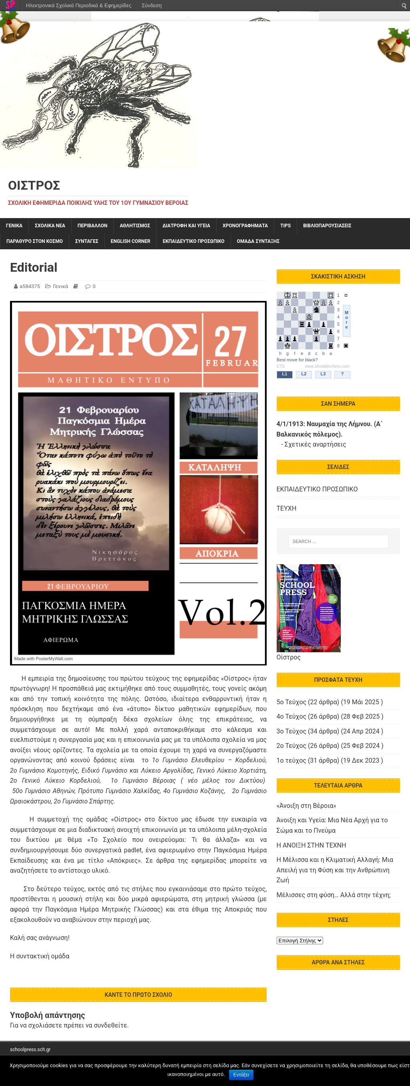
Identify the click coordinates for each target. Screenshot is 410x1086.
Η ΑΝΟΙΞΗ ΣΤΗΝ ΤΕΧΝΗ (311, 845)
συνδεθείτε (110, 1025)
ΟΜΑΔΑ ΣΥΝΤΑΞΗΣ (258, 241)
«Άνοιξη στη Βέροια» (306, 805)
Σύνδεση (152, 5)
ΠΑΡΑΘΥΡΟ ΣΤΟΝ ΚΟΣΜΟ (34, 241)
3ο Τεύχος (292, 731)
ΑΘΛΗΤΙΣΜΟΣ (135, 225)
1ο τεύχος (291, 760)
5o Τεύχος (292, 702)
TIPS (285, 225)
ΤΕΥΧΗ (287, 508)
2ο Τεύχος (292, 745)
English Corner (131, 241)
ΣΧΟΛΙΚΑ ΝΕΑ (50, 225)
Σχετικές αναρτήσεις (315, 444)
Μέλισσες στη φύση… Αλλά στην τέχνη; (334, 895)
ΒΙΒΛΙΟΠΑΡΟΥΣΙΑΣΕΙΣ (327, 225)
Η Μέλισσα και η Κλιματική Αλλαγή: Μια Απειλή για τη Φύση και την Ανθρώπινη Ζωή (335, 870)
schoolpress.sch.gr (30, 1049)
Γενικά (14, 225)
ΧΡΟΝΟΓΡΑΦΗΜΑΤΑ (245, 225)
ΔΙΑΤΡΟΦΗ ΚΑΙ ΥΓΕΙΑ (186, 225)
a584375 (30, 286)
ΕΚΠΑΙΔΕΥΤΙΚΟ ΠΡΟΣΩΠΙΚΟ (193, 241)
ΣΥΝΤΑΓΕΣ (86, 241)
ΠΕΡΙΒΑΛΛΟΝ (92, 225)
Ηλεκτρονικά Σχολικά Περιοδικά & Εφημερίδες (78, 5)
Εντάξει (241, 1075)
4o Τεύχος (292, 716)
